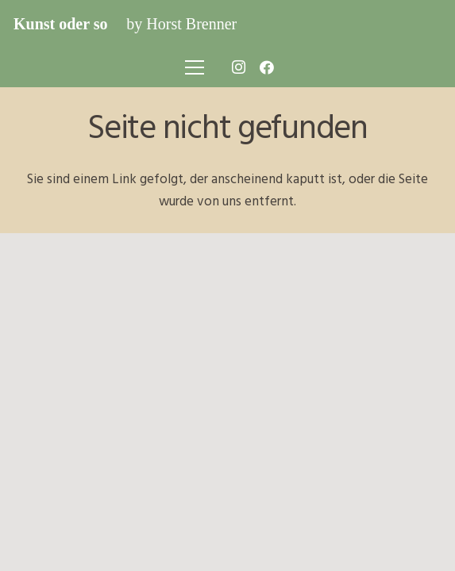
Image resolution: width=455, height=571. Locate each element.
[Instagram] (238, 67)
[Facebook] (267, 67)
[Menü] (194, 67)
